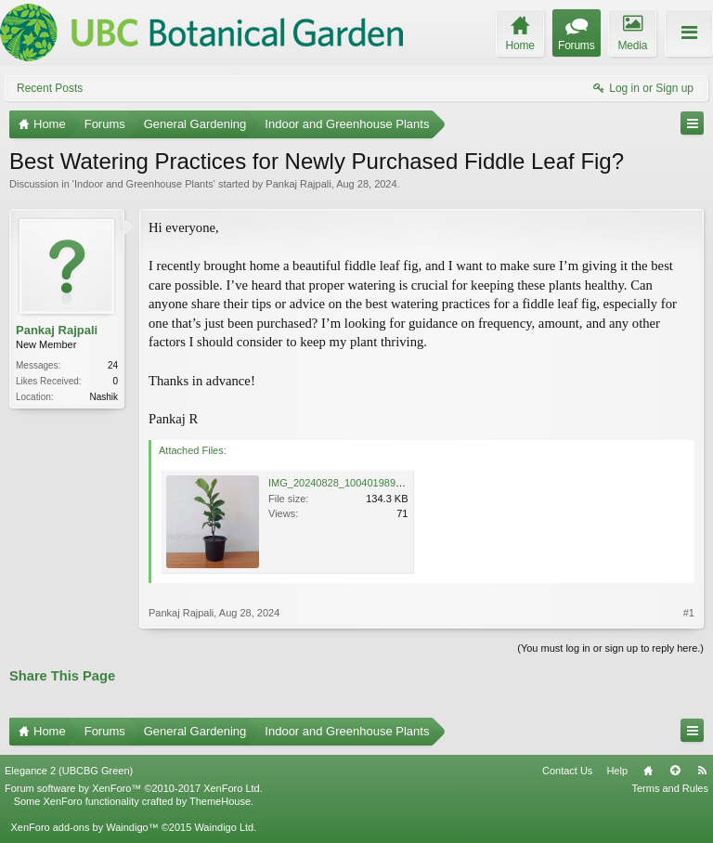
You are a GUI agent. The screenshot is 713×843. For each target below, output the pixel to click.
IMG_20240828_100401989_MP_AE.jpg (360, 482)
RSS (701, 770)
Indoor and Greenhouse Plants (144, 183)
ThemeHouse (220, 801)
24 (113, 365)
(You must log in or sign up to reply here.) (610, 648)
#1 (688, 612)
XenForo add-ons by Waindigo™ (84, 827)
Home (648, 770)
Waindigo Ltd (223, 827)
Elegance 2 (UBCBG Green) (69, 770)
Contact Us (567, 770)
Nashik (103, 397)
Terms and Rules (669, 788)
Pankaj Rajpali (298, 183)
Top (674, 770)
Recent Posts (50, 88)
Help (617, 770)
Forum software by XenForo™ (134, 788)
